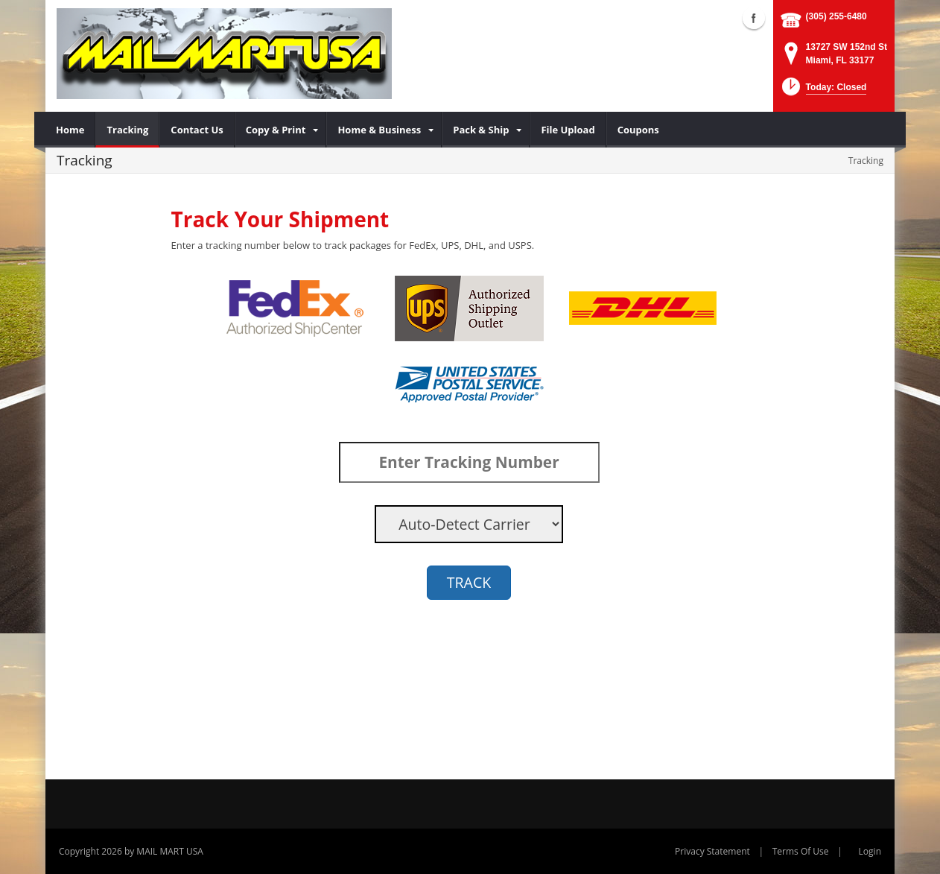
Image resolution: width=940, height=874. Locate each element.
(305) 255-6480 (836, 16)
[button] (822, 91)
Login (870, 851)
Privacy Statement (712, 851)
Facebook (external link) (754, 18)
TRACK (469, 582)
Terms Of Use (800, 851)
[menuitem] (70, 130)
